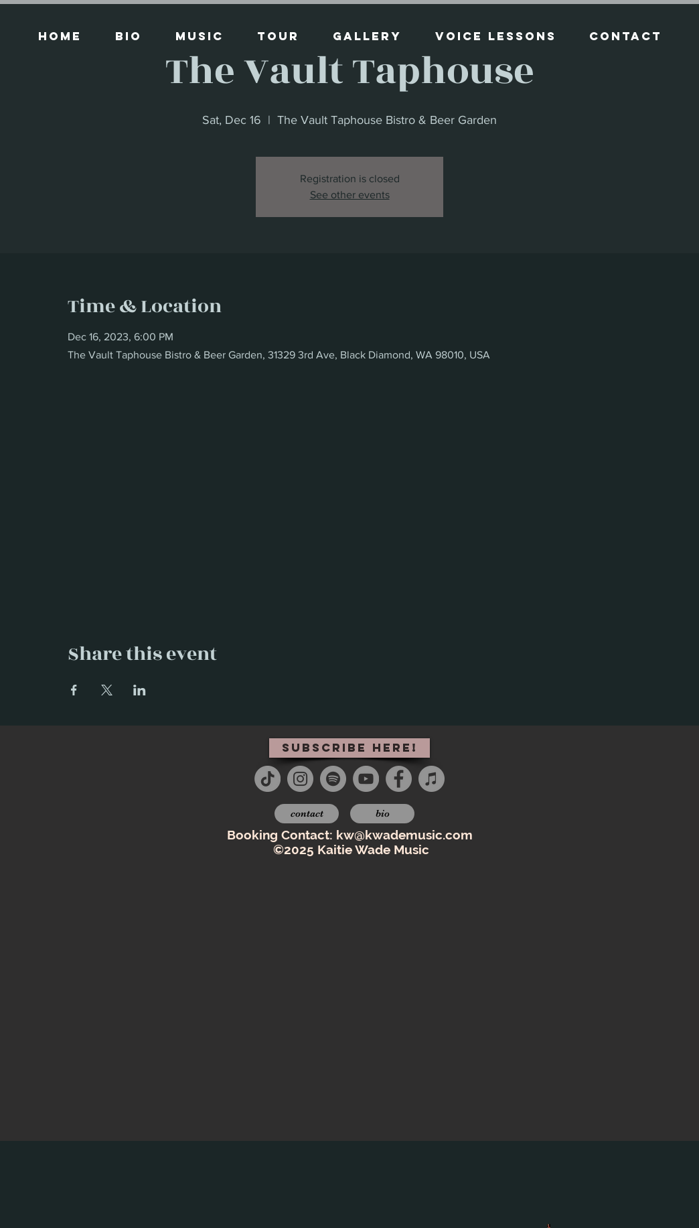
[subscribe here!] (349, 748)
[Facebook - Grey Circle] (399, 779)
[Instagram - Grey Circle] (300, 779)
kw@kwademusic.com (404, 834)
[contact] (307, 813)
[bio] (382, 813)
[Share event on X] (106, 690)
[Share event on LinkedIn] (139, 690)
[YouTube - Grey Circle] (366, 779)
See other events (350, 194)
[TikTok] (267, 779)
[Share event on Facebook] (74, 690)
